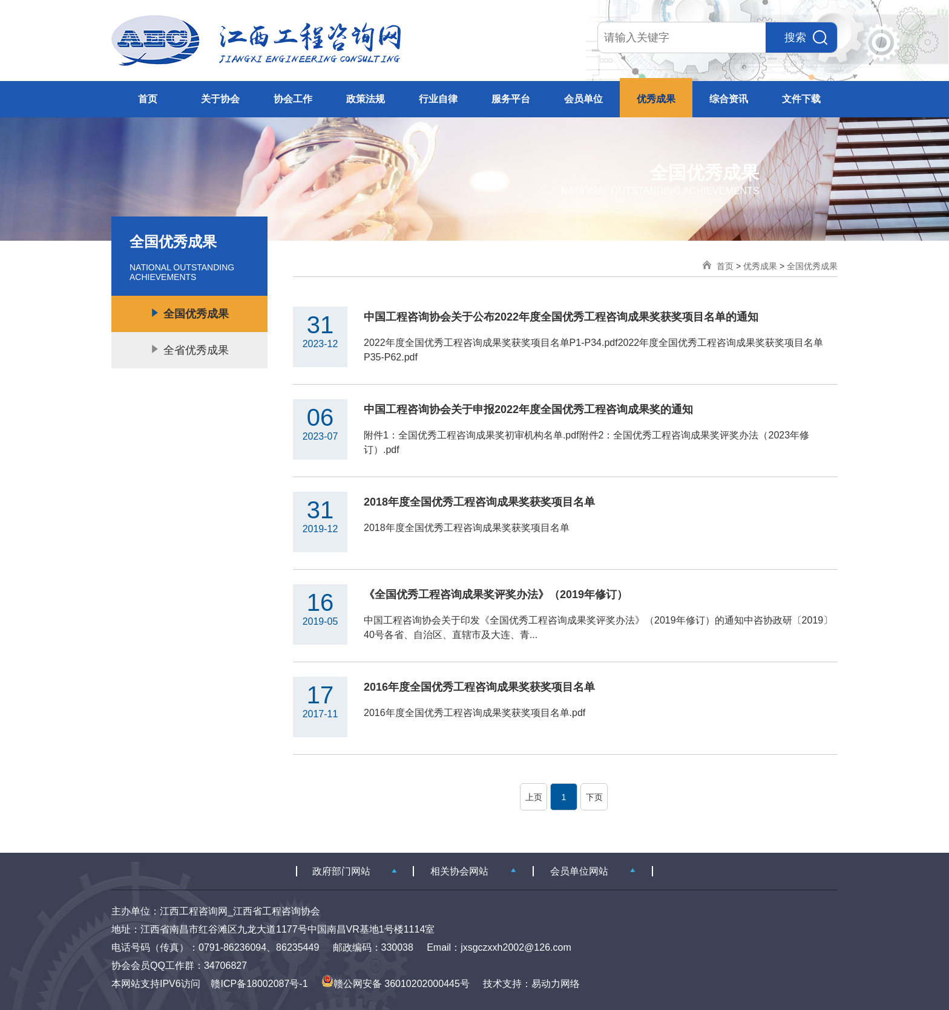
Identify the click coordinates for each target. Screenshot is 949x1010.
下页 (594, 797)
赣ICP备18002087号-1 (259, 984)
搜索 (805, 37)
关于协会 (220, 99)
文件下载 (801, 99)
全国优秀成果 (812, 266)
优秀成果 (656, 99)
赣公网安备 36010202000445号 (395, 984)
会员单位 (583, 99)
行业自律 (438, 99)
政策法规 (365, 99)
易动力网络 (555, 984)
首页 (147, 99)
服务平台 (510, 99)
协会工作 (293, 99)
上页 (533, 797)
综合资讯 (728, 99)
